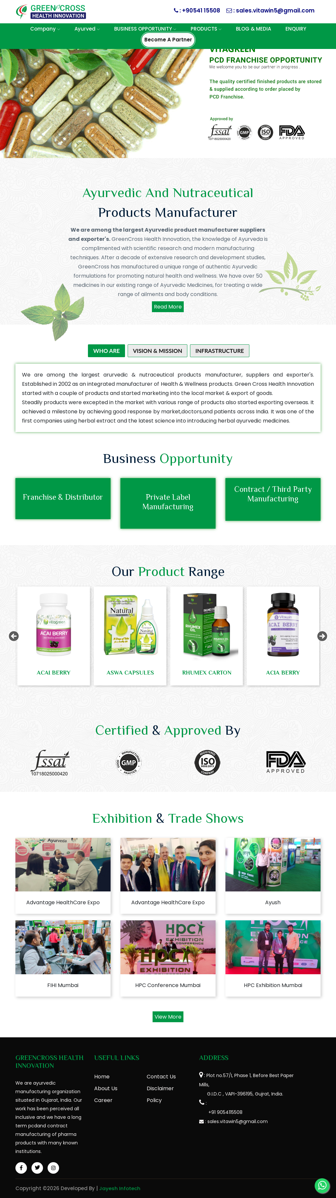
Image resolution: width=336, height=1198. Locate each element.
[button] (25, 90)
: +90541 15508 (199, 10)
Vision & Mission (157, 350)
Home (102, 1076)
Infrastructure (219, 350)
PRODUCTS (206, 28)
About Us (105, 1088)
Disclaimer (160, 1088)
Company (45, 28)
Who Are (106, 350)
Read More (168, 307)
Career (103, 1100)
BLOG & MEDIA (253, 28)
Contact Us (161, 1076)
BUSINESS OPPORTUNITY (145, 28)
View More (168, 1017)
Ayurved (87, 28)
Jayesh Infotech (119, 1188)
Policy (154, 1100)
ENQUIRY (295, 28)
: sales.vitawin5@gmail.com (273, 10)
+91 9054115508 (220, 1112)
